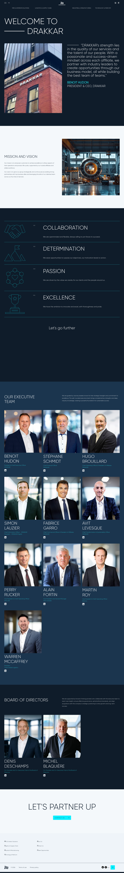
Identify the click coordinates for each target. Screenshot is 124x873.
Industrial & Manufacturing (81, 8)
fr (9, 3)
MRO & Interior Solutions (20, 8)
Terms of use (23, 868)
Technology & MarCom (103, 8)
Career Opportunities (45, 851)
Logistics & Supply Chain (43, 8)
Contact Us (60, 818)
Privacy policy (34, 868)
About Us (40, 842)
